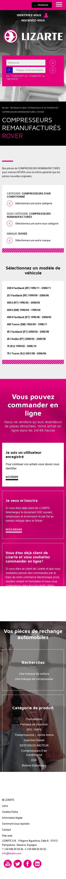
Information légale (12, 817)
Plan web (7, 835)
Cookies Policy (10, 811)
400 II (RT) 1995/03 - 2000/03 (23, 302)
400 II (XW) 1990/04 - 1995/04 (23, 310)
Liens (5, 805)
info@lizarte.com (11, 853)
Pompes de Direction (34, 724)
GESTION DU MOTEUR (34, 745)
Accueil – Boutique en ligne (14, 107)
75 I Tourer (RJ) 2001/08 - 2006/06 (26, 353)
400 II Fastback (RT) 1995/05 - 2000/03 (29, 317)
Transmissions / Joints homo (34, 735)
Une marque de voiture (34, 673)
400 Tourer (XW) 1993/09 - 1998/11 (27, 324)
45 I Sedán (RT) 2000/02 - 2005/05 (26, 339)
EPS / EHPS (34, 729)
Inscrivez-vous (33, 20)
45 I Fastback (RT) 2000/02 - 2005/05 (28, 331)
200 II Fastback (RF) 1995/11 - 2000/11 (29, 288)
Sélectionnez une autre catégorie (33, 203)
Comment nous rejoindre (16, 823)
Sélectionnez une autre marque (33, 240)
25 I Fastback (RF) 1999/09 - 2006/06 (28, 295)
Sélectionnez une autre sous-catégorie (36, 223)
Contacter (14, 594)
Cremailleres (34, 719)
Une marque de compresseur (34, 679)
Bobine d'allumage (34, 765)
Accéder (12, 477)
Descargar (14, 529)
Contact (6, 829)
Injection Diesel (34, 740)
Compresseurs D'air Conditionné (43, 107)
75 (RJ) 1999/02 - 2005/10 (21, 346)
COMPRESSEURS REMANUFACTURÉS (19, 112)
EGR (34, 760)
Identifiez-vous (29, 15)
